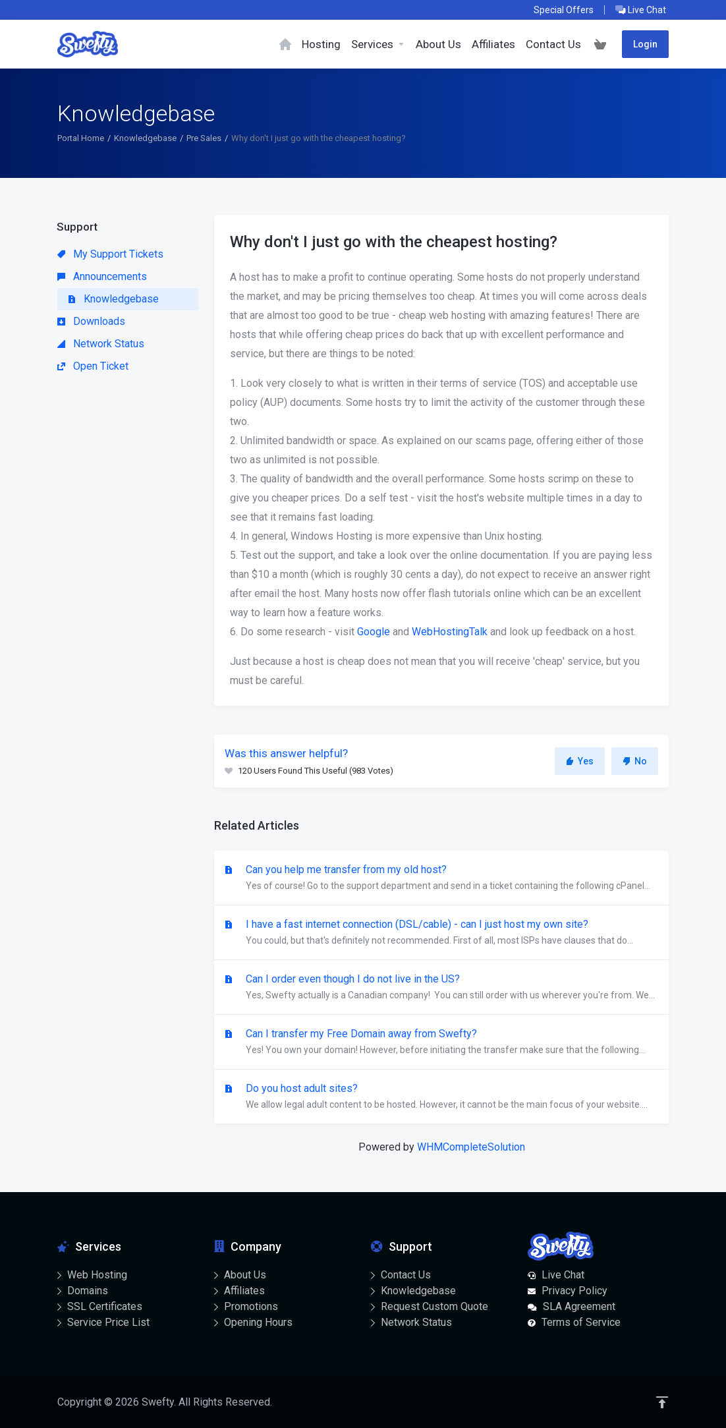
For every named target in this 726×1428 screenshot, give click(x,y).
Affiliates (244, 1290)
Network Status (100, 343)
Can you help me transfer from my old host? (441, 878)
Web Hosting (97, 1275)
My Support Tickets (110, 254)
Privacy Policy (574, 1290)
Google (373, 631)
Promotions (251, 1306)
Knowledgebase (145, 138)
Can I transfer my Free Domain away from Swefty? (441, 1042)
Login (645, 44)
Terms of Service (581, 1322)
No (635, 761)
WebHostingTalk (450, 631)
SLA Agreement (579, 1306)
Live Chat (640, 9)
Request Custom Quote (434, 1306)
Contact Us (406, 1275)
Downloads (91, 321)
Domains (87, 1290)
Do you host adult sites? (441, 1097)
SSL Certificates (104, 1306)
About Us (245, 1275)
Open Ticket (92, 366)
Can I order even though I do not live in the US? (441, 988)
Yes (580, 761)
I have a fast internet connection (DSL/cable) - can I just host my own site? (441, 933)
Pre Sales (203, 138)
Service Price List (108, 1322)
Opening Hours (258, 1322)
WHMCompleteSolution (471, 1147)
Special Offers (564, 10)
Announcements (102, 276)
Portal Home (80, 138)
